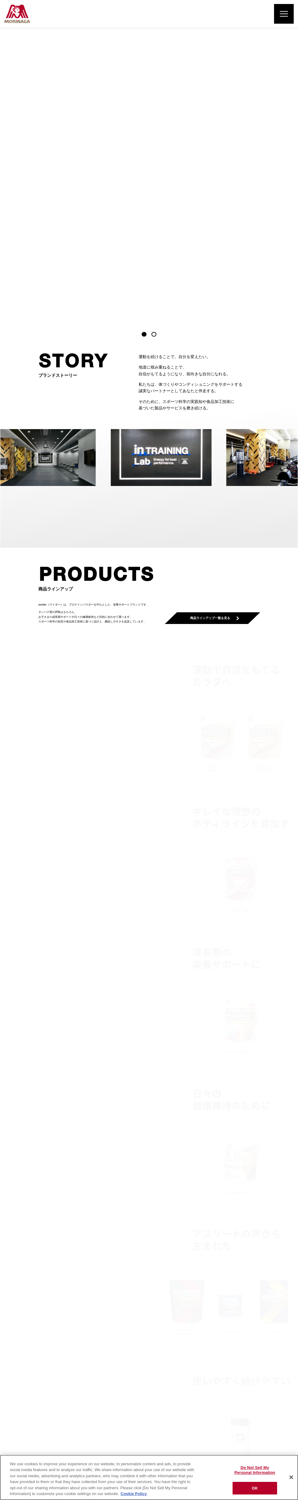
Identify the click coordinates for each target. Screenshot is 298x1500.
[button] (144, 45)
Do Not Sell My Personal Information (254, 1470)
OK (255, 1488)
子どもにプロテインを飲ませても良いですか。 (188, 1263)
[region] (149, 1477)
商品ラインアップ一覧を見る (212, 329)
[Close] (291, 1477)
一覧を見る (147, 1291)
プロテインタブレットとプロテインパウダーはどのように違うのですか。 (88, 1263)
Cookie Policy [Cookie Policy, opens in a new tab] (134, 1493)
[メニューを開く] (284, 14)
